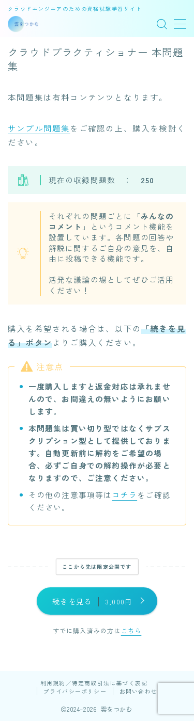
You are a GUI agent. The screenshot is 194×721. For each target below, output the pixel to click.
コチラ (125, 494)
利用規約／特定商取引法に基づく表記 (93, 683)
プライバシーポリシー (75, 691)
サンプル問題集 (39, 128)
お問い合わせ (138, 691)
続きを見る (92, 602)
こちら (131, 630)
